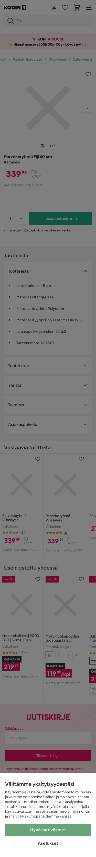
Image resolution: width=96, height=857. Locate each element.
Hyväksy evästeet (48, 829)
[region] (48, 815)
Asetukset (48, 843)
